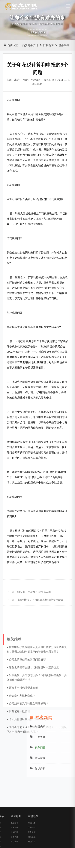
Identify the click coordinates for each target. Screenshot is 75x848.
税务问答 (63, 45)
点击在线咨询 (37, 32)
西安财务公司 (30, 45)
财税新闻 (48, 45)
